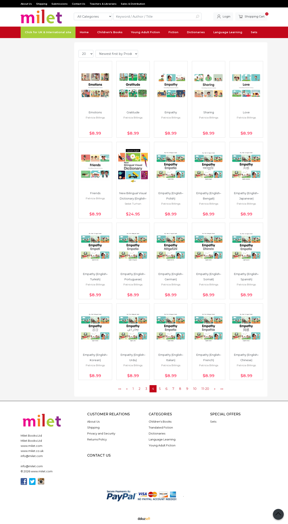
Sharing (208, 112)
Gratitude (133, 112)
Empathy (171, 112)
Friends (95, 193)
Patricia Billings (95, 117)
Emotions (95, 112)
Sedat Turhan (133, 203)
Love (246, 112)
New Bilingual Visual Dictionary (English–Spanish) (133, 198)
